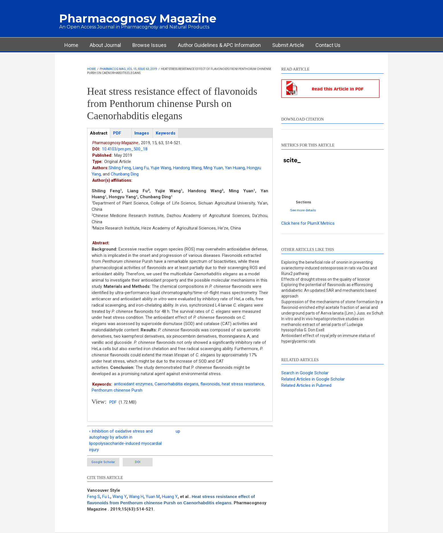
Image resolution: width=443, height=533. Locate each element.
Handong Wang (187, 167)
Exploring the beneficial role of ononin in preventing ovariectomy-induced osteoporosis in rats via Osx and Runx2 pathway (329, 268)
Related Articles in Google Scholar (313, 379)
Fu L (106, 496)
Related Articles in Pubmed (306, 385)
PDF (113, 402)
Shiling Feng (120, 167)
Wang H (136, 496)
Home (71, 45)
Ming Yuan (213, 167)
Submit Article (288, 45)
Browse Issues (149, 45)
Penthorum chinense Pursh (117, 390)
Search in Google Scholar (305, 372)
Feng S (93, 496)
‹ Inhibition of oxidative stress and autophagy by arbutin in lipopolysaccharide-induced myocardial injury (125, 441)
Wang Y (119, 496)
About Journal (105, 45)
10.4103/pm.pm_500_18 (124, 149)
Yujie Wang (161, 167)
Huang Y (170, 496)
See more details (303, 210)
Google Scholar (103, 462)
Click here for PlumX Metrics (308, 223)
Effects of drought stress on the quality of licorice (325, 279)
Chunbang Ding (125, 174)
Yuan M (153, 496)
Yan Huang (235, 167)
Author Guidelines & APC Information (219, 45)
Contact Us (328, 45)
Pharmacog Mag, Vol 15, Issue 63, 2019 (128, 69)
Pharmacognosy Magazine (137, 18)
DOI (137, 462)
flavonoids (210, 384)
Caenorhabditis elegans (176, 384)
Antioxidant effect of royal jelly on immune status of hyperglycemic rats (328, 338)
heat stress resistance (243, 384)
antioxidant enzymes (133, 384)
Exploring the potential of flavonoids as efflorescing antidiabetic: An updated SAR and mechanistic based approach (328, 290)
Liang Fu (141, 167)
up (178, 431)
